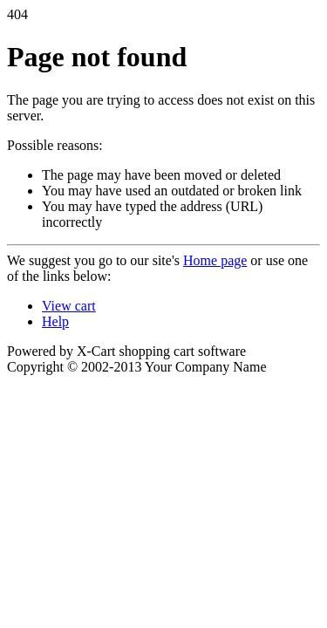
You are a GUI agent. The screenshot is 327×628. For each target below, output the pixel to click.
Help (55, 321)
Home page (215, 260)
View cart (69, 305)
